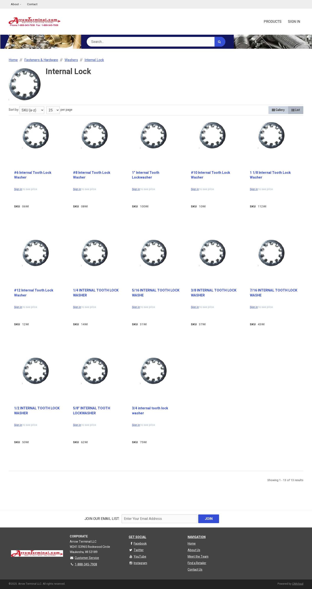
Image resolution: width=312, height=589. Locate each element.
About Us (194, 550)
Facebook (138, 543)
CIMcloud (297, 584)
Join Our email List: (102, 518)
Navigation (197, 537)
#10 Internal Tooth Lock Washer (210, 175)
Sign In (294, 21)
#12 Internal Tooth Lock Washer (33, 293)
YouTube (137, 556)
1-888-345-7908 (83, 564)
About (15, 4)
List (295, 110)
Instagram (138, 563)
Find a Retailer (197, 563)
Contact (32, 4)
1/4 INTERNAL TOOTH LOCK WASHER (96, 293)
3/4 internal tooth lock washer (150, 411)
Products (272, 21)
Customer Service (84, 558)
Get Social (137, 537)
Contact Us (195, 569)
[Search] (219, 42)
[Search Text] (156, 42)
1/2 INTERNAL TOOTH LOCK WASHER (37, 411)
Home (192, 543)
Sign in (18, 189)
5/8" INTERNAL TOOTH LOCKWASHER (91, 411)
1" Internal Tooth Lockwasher (145, 175)
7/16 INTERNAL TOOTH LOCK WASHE (273, 293)
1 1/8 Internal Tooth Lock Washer (270, 175)
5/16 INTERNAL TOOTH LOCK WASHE (155, 293)
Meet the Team (198, 556)
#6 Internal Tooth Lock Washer (32, 175)
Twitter (136, 550)
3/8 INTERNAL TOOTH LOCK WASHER (213, 293)
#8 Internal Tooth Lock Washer (91, 175)
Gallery (278, 110)
